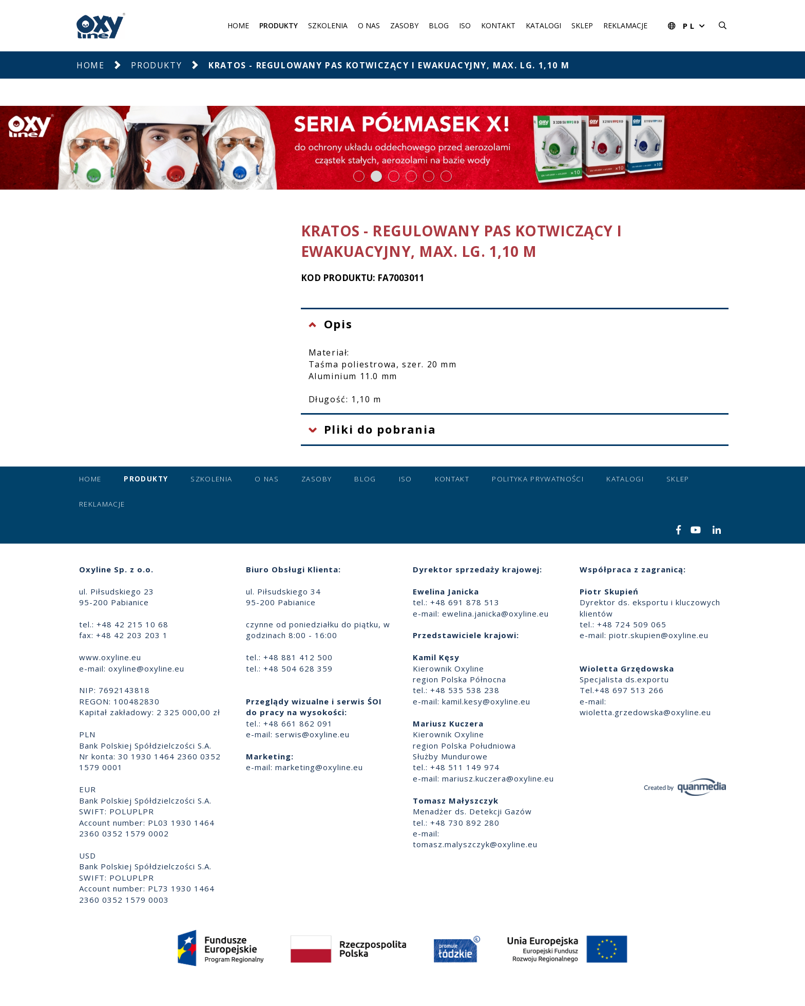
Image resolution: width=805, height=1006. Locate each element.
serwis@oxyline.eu (312, 734)
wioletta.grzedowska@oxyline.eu (645, 712)
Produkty (278, 25)
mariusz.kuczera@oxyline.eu (498, 778)
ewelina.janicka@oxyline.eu (495, 613)
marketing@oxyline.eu (319, 767)
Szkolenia (328, 25)
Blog (439, 25)
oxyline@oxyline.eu (146, 668)
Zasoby (404, 25)
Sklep (582, 25)
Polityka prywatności (538, 478)
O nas (369, 25)
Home (238, 25)
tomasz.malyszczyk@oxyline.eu (475, 844)
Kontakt (498, 25)
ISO (465, 25)
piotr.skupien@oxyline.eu (658, 635)
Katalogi (543, 25)
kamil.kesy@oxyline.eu (486, 701)
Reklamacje (625, 25)
